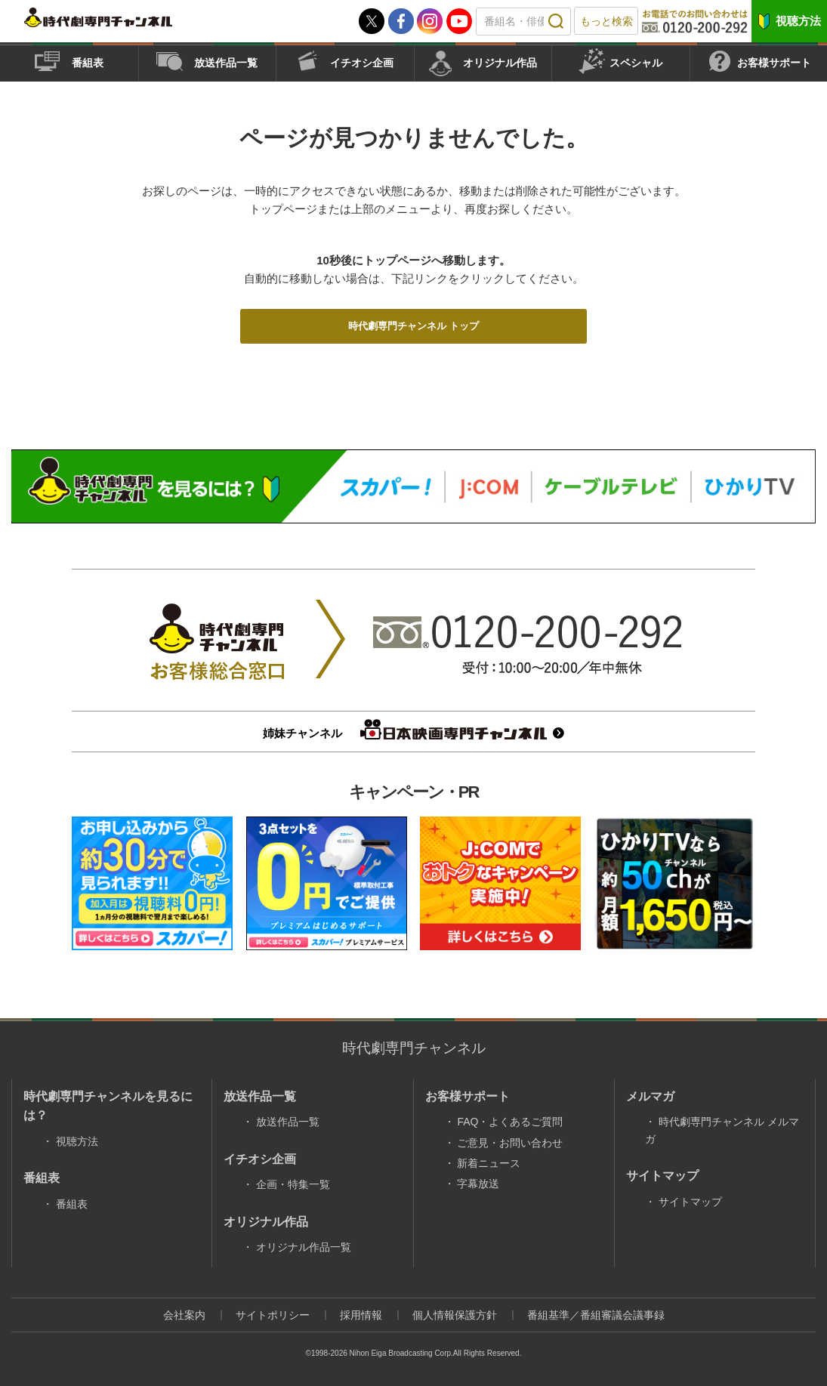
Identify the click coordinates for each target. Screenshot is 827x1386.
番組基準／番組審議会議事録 (596, 1315)
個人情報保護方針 (454, 1315)
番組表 (87, 63)
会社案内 (184, 1315)
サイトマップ (690, 1202)
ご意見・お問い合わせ (510, 1143)
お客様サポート (774, 63)
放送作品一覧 (226, 63)
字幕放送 (478, 1184)
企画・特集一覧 (293, 1184)
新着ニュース (488, 1163)
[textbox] (523, 21)
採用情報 (361, 1315)
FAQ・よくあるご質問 (510, 1122)
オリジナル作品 (500, 63)
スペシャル (635, 63)
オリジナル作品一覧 (303, 1247)
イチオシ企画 (361, 63)
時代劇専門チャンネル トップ (413, 325)
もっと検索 (606, 21)
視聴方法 (798, 20)
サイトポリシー (273, 1315)
